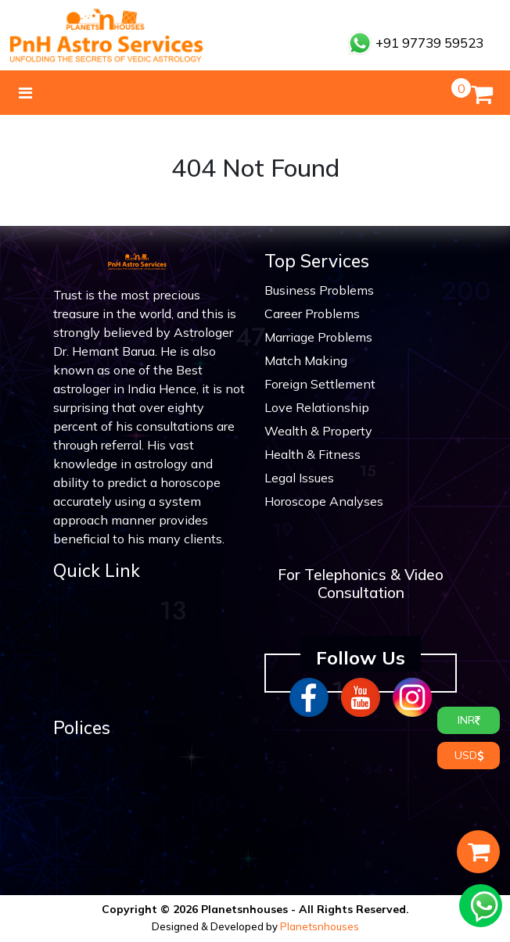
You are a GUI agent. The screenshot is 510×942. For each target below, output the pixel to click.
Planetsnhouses (319, 926)
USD (468, 755)
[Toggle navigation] (25, 93)
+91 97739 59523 (415, 42)
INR (469, 720)
